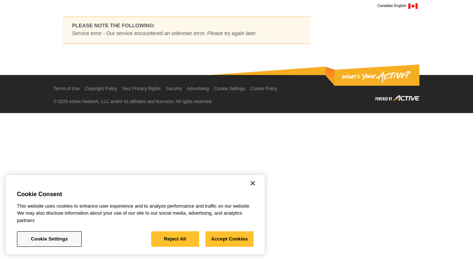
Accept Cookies (229, 239)
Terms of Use (67, 88)
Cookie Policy (263, 88)
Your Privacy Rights (141, 88)
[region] (135, 214)
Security (174, 88)
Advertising (198, 88)
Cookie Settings (229, 89)
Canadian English (397, 6)
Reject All (175, 239)
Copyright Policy (101, 88)
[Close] (253, 183)
